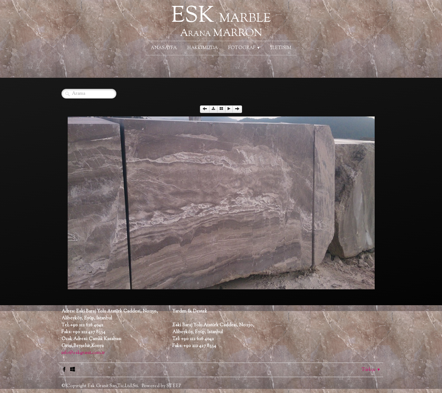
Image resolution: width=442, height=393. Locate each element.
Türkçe (371, 370)
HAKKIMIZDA (202, 48)
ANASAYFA (164, 48)
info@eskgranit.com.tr (83, 353)
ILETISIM (281, 48)
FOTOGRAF (244, 48)
